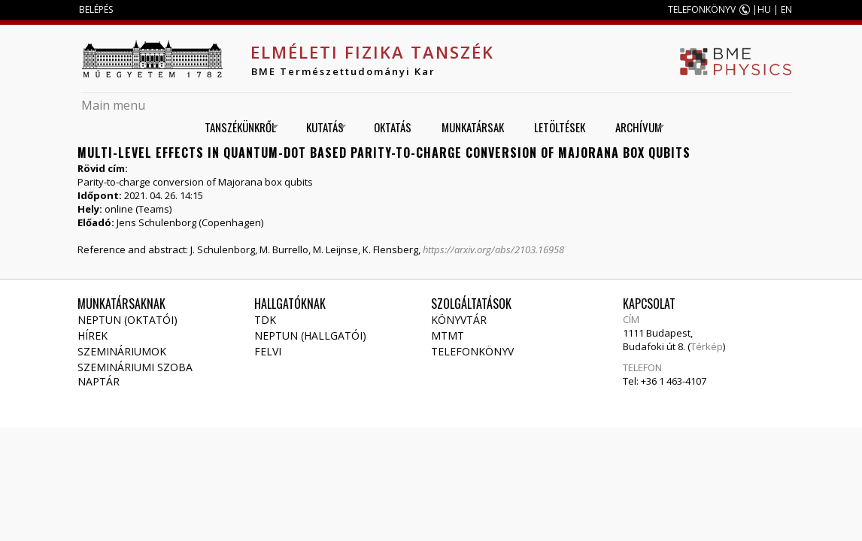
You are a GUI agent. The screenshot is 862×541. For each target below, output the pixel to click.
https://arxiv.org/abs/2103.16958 (493, 249)
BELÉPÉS (96, 9)
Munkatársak (473, 127)
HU (764, 9)
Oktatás (392, 127)
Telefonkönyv (472, 351)
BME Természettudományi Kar (343, 71)
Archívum (634, 127)
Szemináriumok (121, 351)
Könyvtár (459, 320)
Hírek (92, 335)
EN (786, 9)
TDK (265, 320)
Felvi (267, 351)
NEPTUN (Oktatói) (127, 320)
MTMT (447, 335)
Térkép (707, 346)
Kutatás (321, 127)
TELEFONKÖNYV (702, 9)
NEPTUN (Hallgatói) (310, 335)
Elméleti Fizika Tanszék (372, 52)
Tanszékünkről (236, 127)
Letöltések (559, 127)
